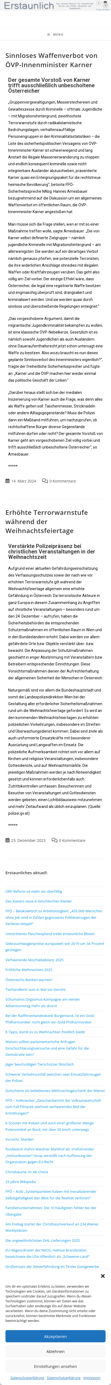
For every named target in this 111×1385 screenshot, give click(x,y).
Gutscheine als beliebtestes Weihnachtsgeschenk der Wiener (55, 1090)
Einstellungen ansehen (55, 1366)
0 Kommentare (63, 481)
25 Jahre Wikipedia (20, 1181)
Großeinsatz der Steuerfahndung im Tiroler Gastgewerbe (52, 1266)
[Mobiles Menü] (55, 34)
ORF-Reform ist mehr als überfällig (33, 891)
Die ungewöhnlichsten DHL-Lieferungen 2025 (42, 1240)
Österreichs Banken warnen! (28, 979)
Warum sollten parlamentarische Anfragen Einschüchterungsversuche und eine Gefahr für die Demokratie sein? (47, 1048)
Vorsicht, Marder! (19, 1139)
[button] (103, 1276)
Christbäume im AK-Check (26, 1171)
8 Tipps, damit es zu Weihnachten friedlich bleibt (45, 1031)
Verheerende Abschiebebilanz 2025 (34, 959)
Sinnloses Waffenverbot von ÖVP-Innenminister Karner (51, 60)
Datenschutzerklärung (27, 1377)
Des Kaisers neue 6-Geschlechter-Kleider (38, 901)
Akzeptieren (55, 1336)
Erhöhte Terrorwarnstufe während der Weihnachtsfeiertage (46, 521)
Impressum (91, 1377)
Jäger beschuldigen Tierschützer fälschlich (39, 1064)
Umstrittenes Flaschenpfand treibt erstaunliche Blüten (50, 933)
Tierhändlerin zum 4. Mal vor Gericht (35, 989)
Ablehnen (56, 1351)
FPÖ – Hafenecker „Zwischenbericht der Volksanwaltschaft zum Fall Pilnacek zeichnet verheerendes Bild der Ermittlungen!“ (53, 1107)
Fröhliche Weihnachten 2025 (28, 969)
